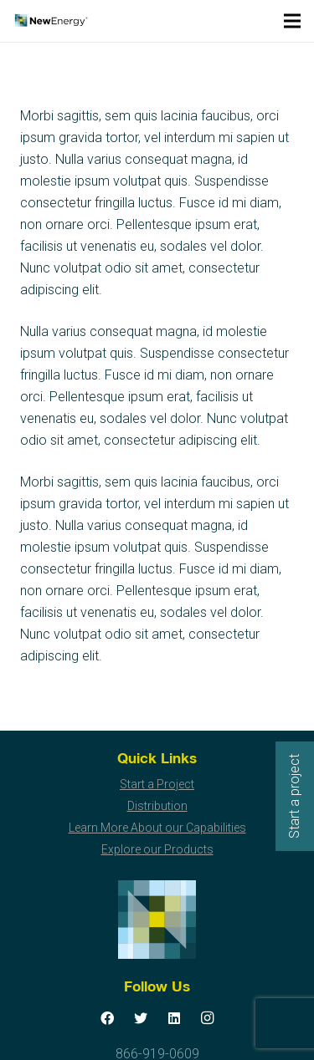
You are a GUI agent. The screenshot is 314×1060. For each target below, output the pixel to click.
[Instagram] (207, 1018)
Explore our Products (157, 849)
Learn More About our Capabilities (157, 827)
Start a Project (157, 784)
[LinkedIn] (174, 1018)
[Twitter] (140, 1018)
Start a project (294, 796)
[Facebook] (107, 1018)
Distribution (157, 806)
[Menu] (292, 21)
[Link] (50, 20)
